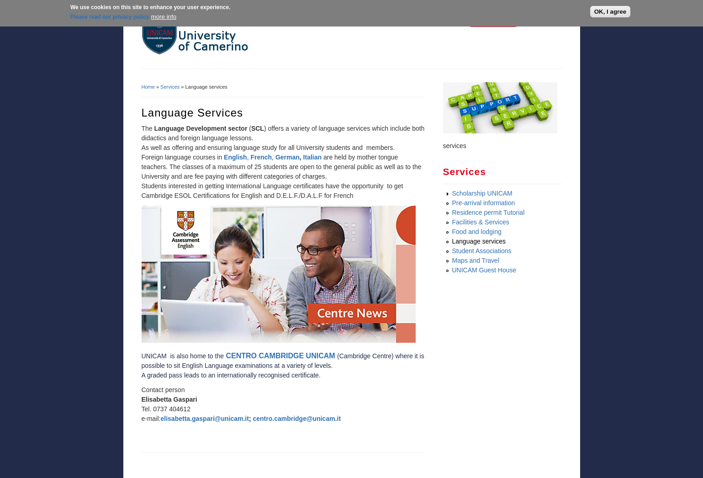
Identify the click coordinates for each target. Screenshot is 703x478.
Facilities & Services (480, 222)
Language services (479, 241)
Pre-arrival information (483, 203)
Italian (312, 157)
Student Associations (482, 251)
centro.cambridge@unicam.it (297, 418)
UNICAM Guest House (484, 270)
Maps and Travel (476, 260)
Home (148, 87)
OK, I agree (610, 11)
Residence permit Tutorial (488, 212)
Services (170, 87)
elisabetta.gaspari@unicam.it (205, 418)
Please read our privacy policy (109, 16)
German (287, 157)
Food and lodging (477, 231)
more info (164, 16)
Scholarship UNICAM (482, 193)
